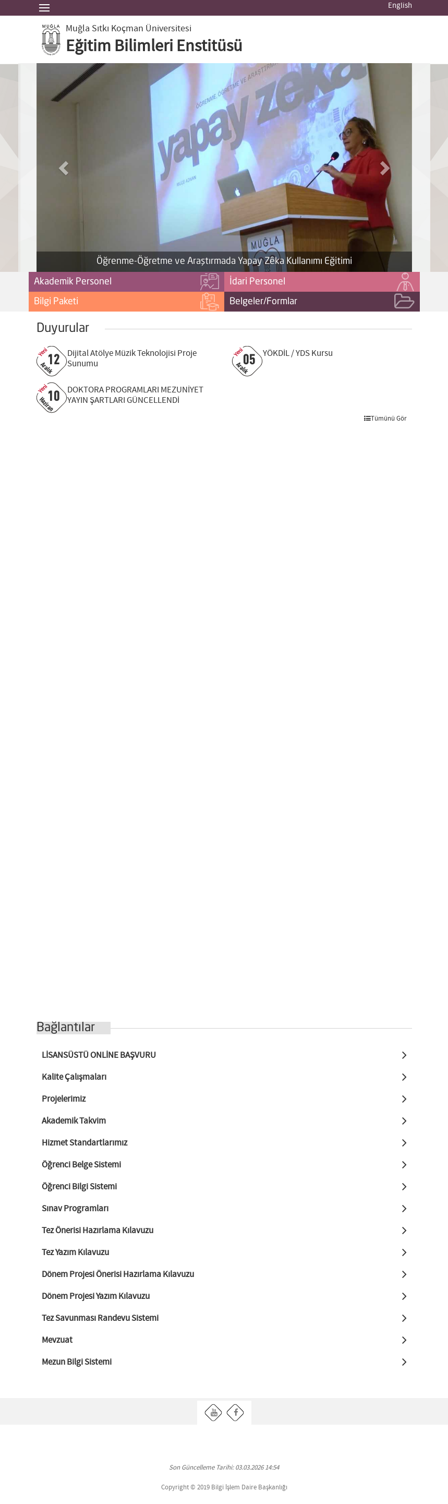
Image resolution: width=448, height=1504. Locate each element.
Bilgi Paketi (126, 302)
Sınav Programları (75, 1209)
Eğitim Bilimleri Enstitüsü (154, 46)
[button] (65, 167)
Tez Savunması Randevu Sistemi (100, 1318)
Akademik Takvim (74, 1121)
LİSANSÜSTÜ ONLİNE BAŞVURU (99, 1055)
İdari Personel (322, 282)
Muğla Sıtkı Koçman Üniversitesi (128, 28)
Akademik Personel (126, 282)
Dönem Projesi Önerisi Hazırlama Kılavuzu (118, 1275)
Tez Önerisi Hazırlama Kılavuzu (97, 1231)
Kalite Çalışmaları (74, 1077)
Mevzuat (57, 1340)
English (400, 6)
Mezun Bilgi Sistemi (77, 1362)
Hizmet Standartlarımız (84, 1143)
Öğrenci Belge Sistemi (81, 1165)
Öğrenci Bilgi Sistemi (79, 1187)
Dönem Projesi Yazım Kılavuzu (96, 1297)
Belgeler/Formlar (322, 302)
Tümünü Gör (385, 418)
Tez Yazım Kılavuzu (75, 1253)
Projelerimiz (64, 1099)
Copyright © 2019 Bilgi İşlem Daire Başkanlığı (224, 1487)
